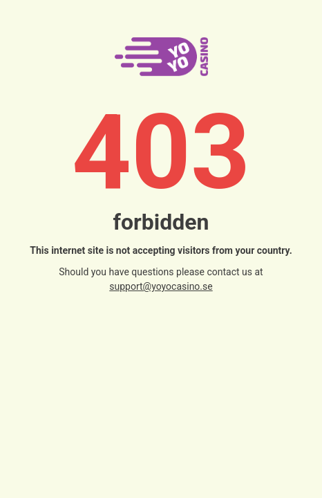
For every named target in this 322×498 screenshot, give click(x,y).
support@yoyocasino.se (160, 286)
